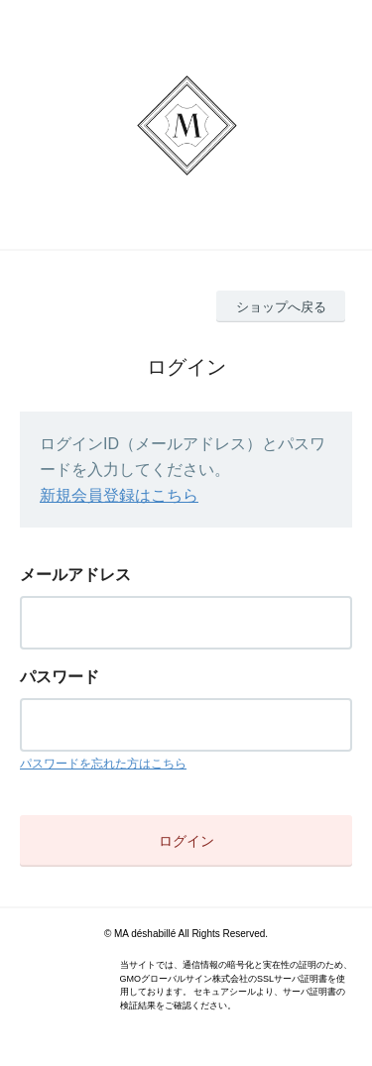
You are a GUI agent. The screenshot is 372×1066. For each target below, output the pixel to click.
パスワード (59, 676)
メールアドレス (75, 574)
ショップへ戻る (281, 306)
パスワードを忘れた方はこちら (103, 763)
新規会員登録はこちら (119, 495)
